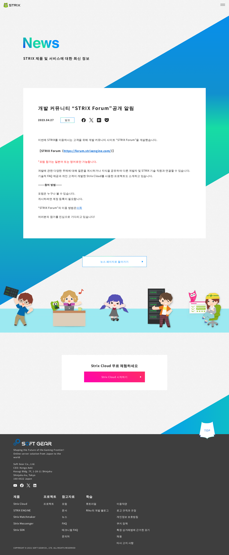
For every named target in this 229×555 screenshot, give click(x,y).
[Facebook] (22, 485)
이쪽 (79, 208)
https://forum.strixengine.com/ (87, 151)
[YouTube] (15, 485)
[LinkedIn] (35, 485)
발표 (67, 120)
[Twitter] (28, 485)
